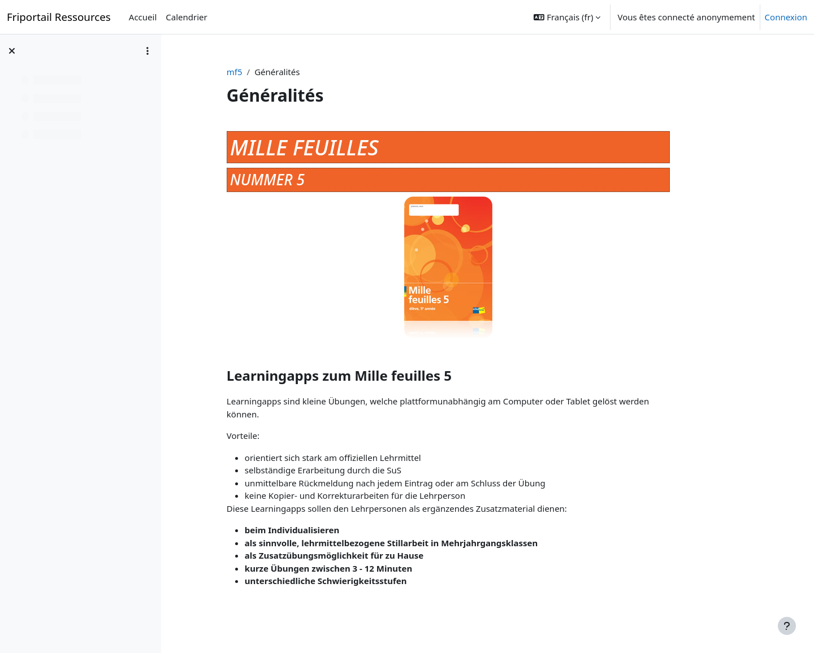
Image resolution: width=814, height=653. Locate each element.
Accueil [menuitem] (143, 17)
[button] (567, 17)
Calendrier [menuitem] (186, 17)
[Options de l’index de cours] (147, 51)
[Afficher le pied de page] (787, 626)
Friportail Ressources (59, 17)
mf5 (265, 71)
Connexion (786, 17)
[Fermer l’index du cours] (12, 51)
